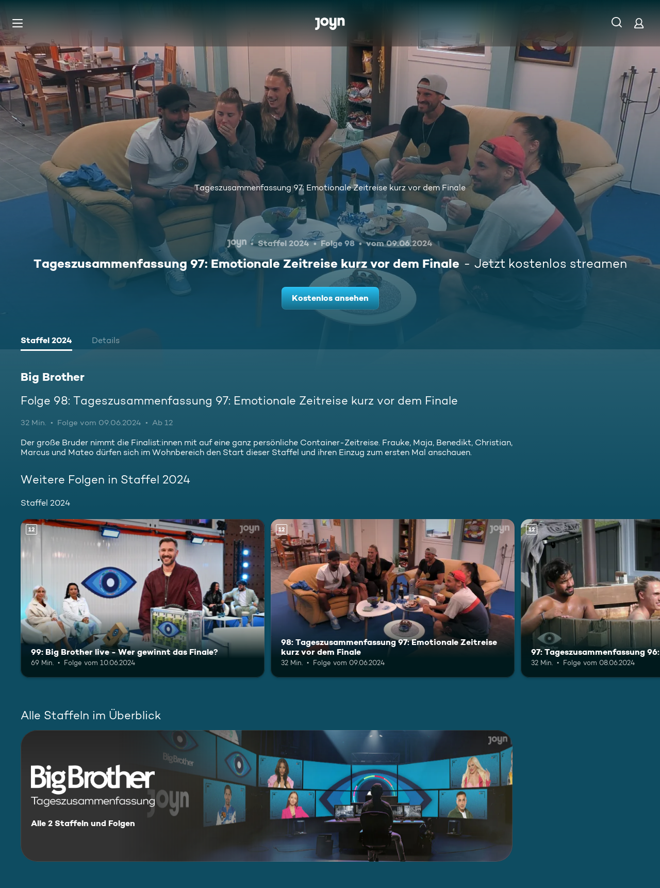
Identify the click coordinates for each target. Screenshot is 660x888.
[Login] (639, 23)
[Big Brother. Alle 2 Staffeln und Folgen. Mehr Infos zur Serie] (267, 796)
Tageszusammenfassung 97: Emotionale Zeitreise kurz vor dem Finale (330, 187)
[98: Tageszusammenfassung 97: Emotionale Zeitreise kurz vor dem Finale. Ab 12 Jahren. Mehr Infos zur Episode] (393, 598)
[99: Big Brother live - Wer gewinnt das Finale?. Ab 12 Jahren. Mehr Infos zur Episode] (143, 598)
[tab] (46, 341)
